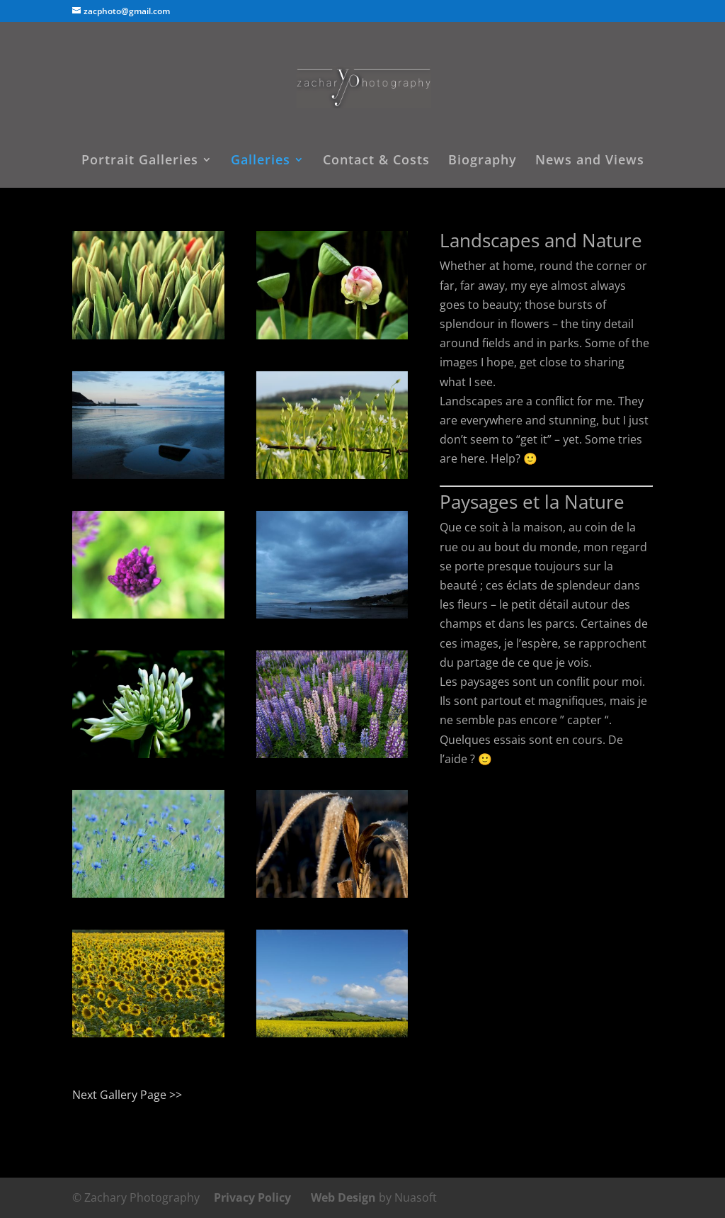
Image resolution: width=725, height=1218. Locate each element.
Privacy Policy (252, 1197)
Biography (482, 161)
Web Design (343, 1197)
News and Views (589, 161)
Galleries (260, 161)
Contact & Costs (376, 161)
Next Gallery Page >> (127, 1095)
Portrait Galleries (139, 161)
